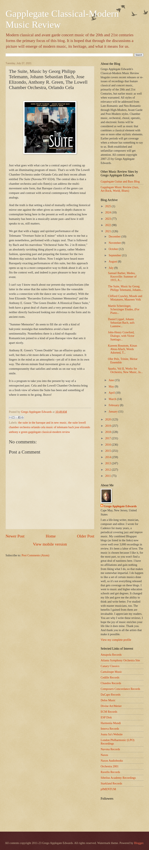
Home (51, 536)
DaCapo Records (110, 694)
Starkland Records (111, 783)
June (112, 380)
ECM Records (109, 711)
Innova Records (110, 728)
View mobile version (50, 544)
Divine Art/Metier (111, 706)
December (115, 236)
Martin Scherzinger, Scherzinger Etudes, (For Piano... (123, 309)
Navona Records (110, 749)
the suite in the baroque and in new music (42, 422)
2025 (108, 206)
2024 (108, 212)
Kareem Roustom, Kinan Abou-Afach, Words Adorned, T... (122, 349)
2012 (108, 469)
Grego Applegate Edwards (120, 506)
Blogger (138, 843)
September (115, 255)
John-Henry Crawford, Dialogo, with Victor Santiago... (121, 336)
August (113, 261)
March (113, 399)
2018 (108, 432)
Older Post (85, 536)
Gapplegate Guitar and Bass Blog (120, 181)
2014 (108, 457)
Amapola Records (111, 654)
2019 (108, 425)
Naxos (104, 755)
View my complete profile (116, 639)
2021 (108, 231)
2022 (108, 225)
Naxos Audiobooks (112, 760)
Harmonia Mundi (111, 723)
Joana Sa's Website (112, 734)
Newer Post (15, 536)
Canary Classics (110, 666)
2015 (108, 450)
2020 (108, 419)
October (114, 249)
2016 (108, 444)
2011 (108, 475)
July (111, 267)
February (114, 405)
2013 (108, 463)
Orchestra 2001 (110, 766)
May (112, 386)
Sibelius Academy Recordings (118, 777)
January (114, 411)
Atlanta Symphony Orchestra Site (120, 660)
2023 (108, 218)
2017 (108, 438)
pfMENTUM (108, 789)
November (115, 242)
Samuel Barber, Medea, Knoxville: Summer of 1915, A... (122, 277)
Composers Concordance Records (120, 688)
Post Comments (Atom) (35, 555)
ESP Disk (106, 717)
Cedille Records (110, 677)
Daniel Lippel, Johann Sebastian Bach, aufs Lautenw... (121, 323)
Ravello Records (110, 772)
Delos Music (108, 700)
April (112, 392)
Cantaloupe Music (111, 671)
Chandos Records (111, 683)
